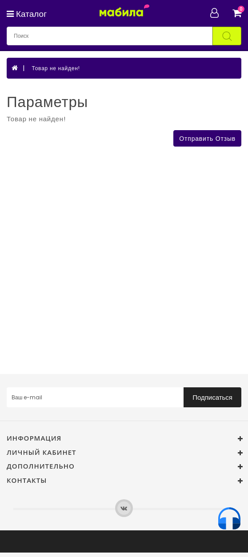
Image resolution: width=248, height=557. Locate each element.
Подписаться (212, 397)
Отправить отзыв (207, 138)
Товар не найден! (56, 68)
